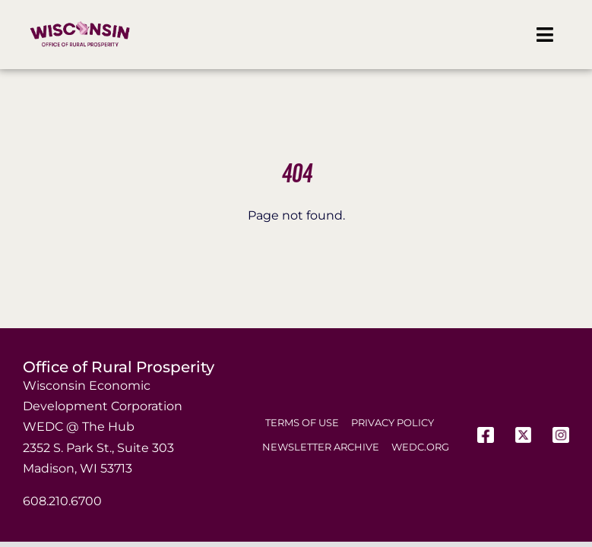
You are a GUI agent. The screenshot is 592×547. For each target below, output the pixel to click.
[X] (523, 435)
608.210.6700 (62, 501)
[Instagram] (560, 435)
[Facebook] (485, 435)
